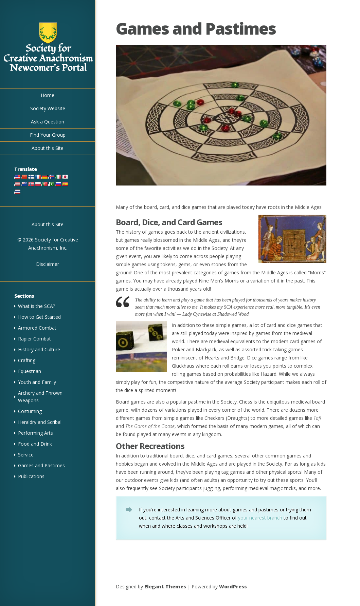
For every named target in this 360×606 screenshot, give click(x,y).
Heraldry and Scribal (39, 422)
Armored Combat (37, 328)
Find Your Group (48, 135)
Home (47, 95)
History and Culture (39, 349)
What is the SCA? (36, 306)
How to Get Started (39, 317)
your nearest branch (260, 517)
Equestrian (29, 371)
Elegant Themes (165, 586)
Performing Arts (35, 433)
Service (26, 454)
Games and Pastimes (41, 465)
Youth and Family (37, 382)
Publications (31, 476)
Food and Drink (35, 444)
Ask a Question (47, 121)
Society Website (47, 108)
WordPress (233, 586)
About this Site (48, 148)
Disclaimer (47, 264)
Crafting (26, 360)
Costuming (30, 411)
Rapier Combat (34, 338)
